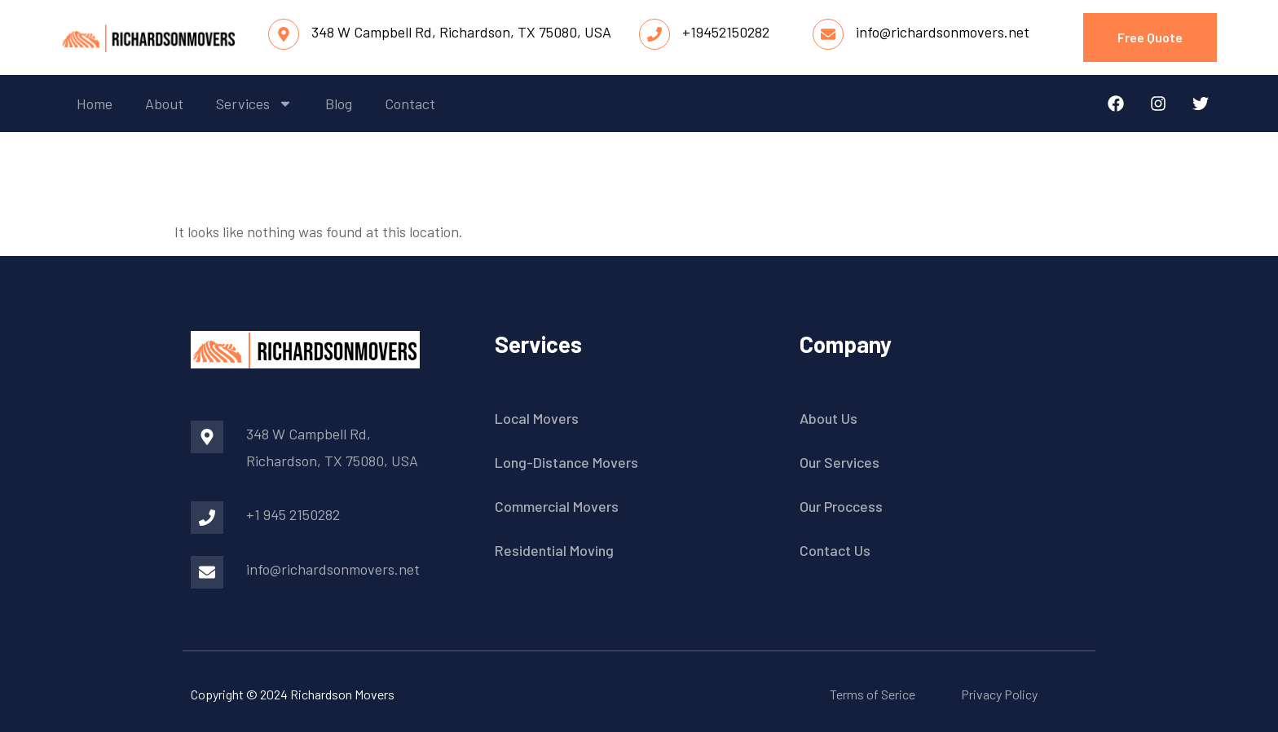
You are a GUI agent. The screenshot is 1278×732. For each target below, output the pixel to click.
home (94, 103)
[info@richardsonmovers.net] (828, 34)
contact (410, 103)
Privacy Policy (999, 694)
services (254, 103)
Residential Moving (554, 550)
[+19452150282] (654, 34)
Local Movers (537, 418)
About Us (828, 418)
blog (338, 103)
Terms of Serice (872, 694)
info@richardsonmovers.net (942, 32)
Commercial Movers (557, 506)
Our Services (839, 462)
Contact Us (835, 550)
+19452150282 (725, 32)
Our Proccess (841, 506)
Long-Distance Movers (566, 462)
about (164, 103)
